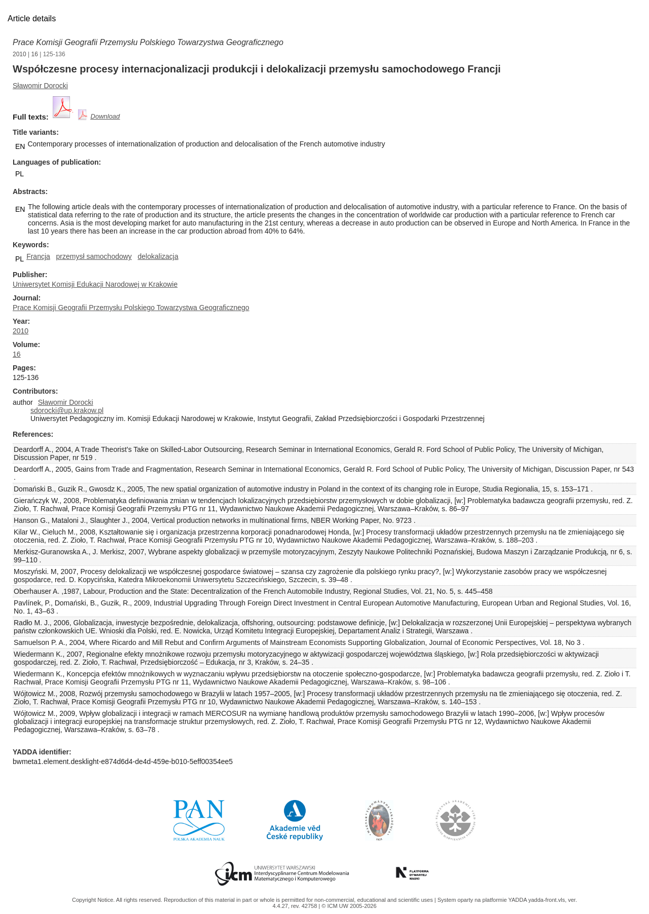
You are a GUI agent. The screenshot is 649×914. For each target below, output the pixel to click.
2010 (19, 54)
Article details (32, 18)
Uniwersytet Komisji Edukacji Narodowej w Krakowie (95, 284)
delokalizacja (158, 256)
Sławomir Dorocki (40, 86)
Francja (38, 256)
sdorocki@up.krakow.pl (66, 410)
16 (34, 54)
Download (105, 116)
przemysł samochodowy (93, 256)
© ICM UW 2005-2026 (348, 906)
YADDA (518, 900)
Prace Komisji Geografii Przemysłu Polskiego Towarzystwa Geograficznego (148, 42)
